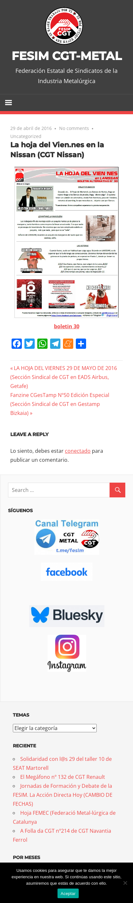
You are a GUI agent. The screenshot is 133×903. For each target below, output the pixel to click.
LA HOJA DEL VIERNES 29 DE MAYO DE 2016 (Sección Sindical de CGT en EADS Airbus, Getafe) (63, 377)
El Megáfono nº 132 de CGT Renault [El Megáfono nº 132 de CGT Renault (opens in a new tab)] (62, 776)
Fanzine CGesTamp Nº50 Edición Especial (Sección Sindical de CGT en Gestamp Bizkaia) (59, 404)
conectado (78, 450)
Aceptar (68, 893)
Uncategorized (25, 136)
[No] (125, 883)
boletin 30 (66, 326)
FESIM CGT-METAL (67, 56)
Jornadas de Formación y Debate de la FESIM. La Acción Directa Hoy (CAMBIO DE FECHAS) (62, 794)
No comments (74, 128)
